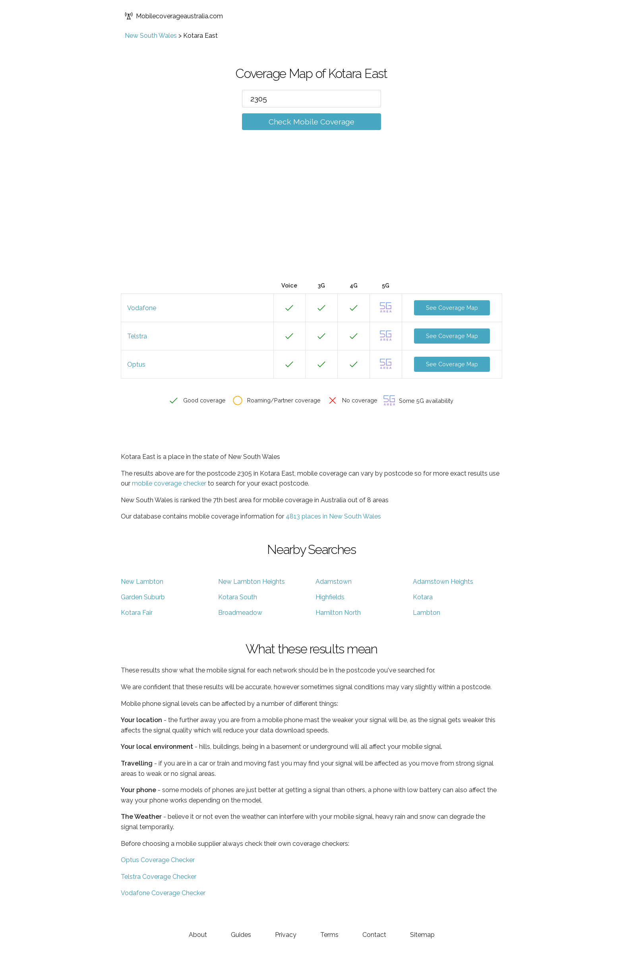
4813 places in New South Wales (333, 516)
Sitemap (422, 935)
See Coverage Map (452, 307)
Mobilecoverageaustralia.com (174, 16)
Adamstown (333, 581)
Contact (374, 935)
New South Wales (151, 35)
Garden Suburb (143, 597)
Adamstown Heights (443, 581)
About (198, 935)
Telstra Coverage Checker (158, 876)
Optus (136, 364)
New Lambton (142, 581)
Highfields (329, 597)
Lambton (426, 612)
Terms (329, 935)
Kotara (423, 597)
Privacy (285, 935)
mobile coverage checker (169, 483)
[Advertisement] (311, 217)
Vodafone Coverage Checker (163, 893)
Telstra (137, 336)
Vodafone (141, 308)
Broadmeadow (240, 612)
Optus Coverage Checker (158, 860)
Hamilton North (338, 612)
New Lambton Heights (251, 581)
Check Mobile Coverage (311, 121)
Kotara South (237, 597)
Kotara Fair (137, 612)
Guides (241, 935)
